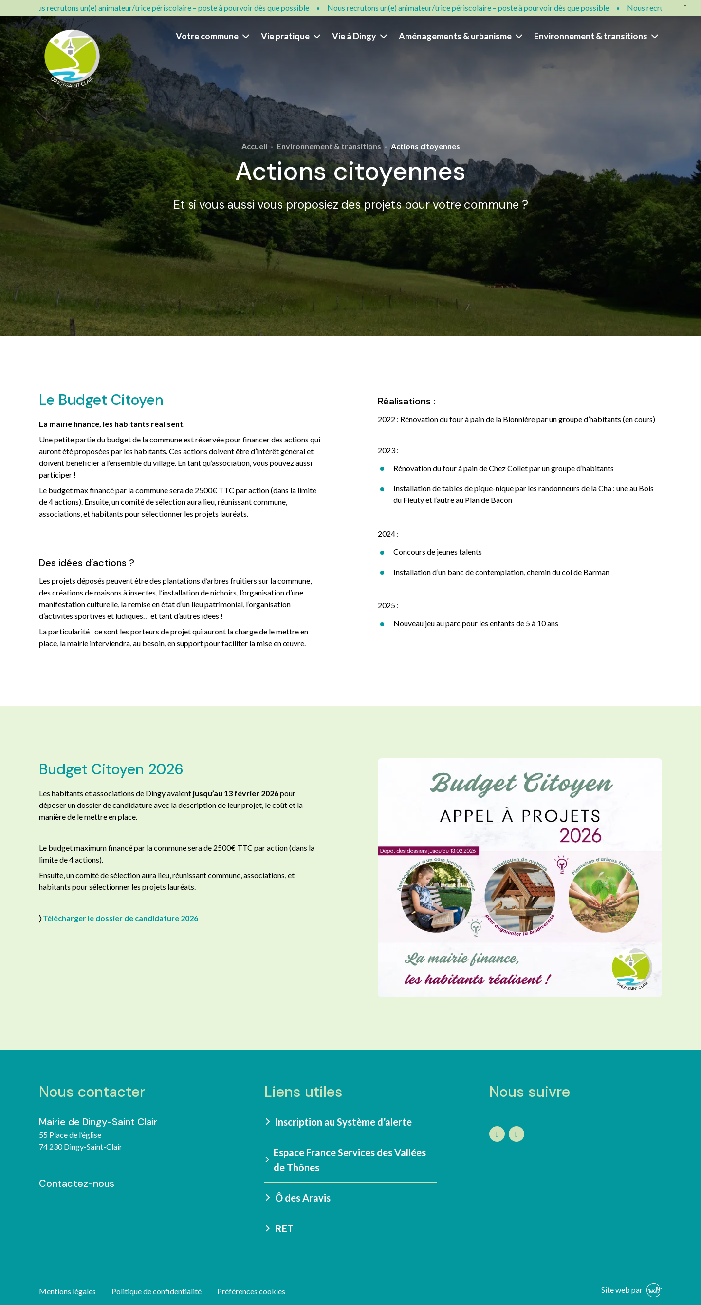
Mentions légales (67, 1291)
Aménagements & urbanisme (460, 36)
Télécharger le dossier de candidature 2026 (120, 917)
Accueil (254, 146)
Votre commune (212, 36)
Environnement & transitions (596, 36)
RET (279, 1228)
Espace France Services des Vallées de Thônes (345, 1160)
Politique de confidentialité (156, 1291)
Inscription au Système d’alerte (338, 1122)
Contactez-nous (76, 1183)
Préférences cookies (251, 1291)
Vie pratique (290, 36)
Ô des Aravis (298, 1198)
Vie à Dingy (359, 36)
